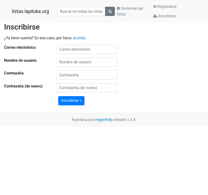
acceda (79, 38)
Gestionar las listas (130, 11)
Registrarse (165, 6)
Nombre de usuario (20, 60)
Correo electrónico (20, 47)
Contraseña (14, 73)
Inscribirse (164, 16)
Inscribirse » (71, 100)
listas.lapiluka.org (30, 11)
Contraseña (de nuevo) (23, 86)
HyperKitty (104, 120)
